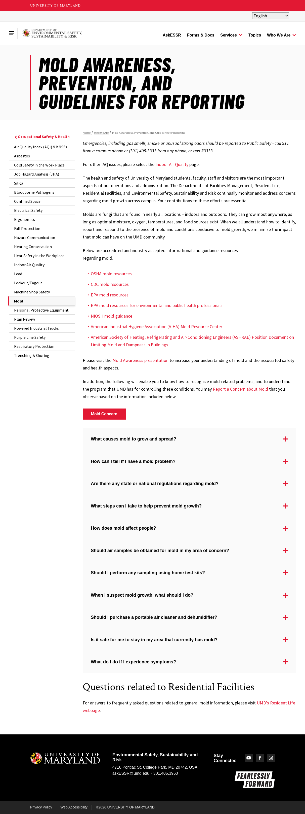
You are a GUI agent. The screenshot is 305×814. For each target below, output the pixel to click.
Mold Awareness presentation (140, 360)
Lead (18, 273)
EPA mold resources (109, 295)
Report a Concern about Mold (240, 389)
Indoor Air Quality (29, 264)
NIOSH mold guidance (111, 316)
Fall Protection (27, 228)
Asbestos (22, 155)
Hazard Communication (34, 237)
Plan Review (24, 319)
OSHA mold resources (111, 274)
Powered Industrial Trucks (36, 328)
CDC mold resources (110, 284)
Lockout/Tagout (28, 282)
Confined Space (27, 201)
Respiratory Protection (34, 346)
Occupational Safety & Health (42, 136)
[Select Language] (270, 15)
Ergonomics (24, 219)
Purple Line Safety (30, 337)
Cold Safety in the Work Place (39, 164)
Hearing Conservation (33, 246)
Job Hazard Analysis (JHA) (36, 174)
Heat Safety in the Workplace (39, 255)
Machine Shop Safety (32, 291)
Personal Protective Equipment (41, 310)
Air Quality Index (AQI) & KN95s (40, 146)
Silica (18, 183)
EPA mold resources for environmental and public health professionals (157, 305)
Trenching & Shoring (31, 355)
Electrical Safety (28, 210)
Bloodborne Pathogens (34, 192)
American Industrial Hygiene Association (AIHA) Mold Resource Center (156, 326)
